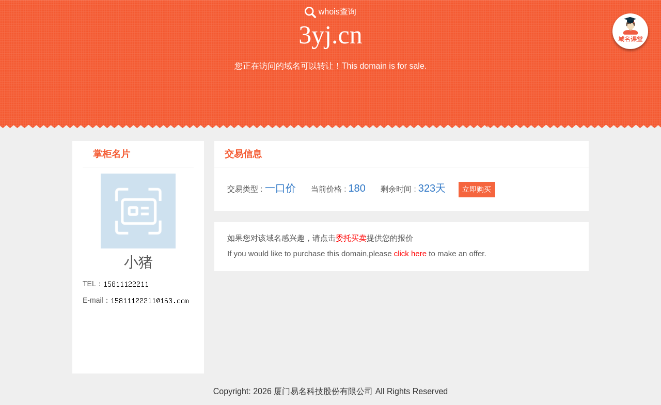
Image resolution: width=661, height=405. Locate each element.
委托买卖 (351, 237)
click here (410, 253)
